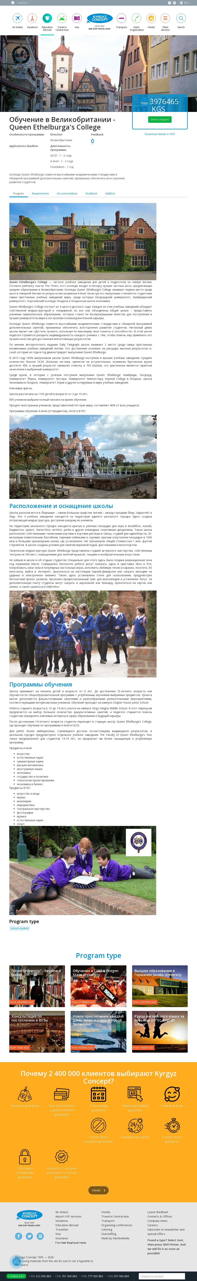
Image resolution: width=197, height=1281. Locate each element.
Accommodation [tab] (67, 193)
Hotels (105, 1212)
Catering (106, 1229)
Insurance (61, 1238)
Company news (157, 1221)
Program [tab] (18, 193)
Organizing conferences (116, 1225)
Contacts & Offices (159, 1216)
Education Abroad (66, 1225)
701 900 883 (66, 1276)
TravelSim (61, 1229)
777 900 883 (92, 1276)
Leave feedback (157, 1212)
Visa (58, 1234)
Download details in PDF (160, 134)
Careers (152, 1225)
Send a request (160, 119)
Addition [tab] (110, 193)
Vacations (61, 1221)
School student (19, 928)
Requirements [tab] (40, 193)
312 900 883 (40, 1276)
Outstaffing (108, 1234)
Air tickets (61, 1212)
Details (98, 1190)
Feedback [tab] (91, 193)
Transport (108, 1221)
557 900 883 (118, 1276)
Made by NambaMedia (115, 1238)
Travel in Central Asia (115, 1216)
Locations (22, 2)
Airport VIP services (68, 1216)
